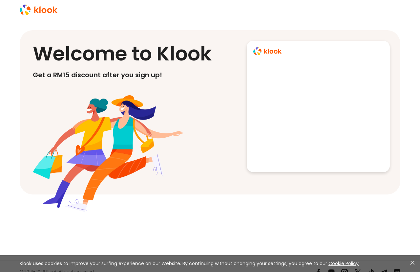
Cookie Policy (343, 263)
